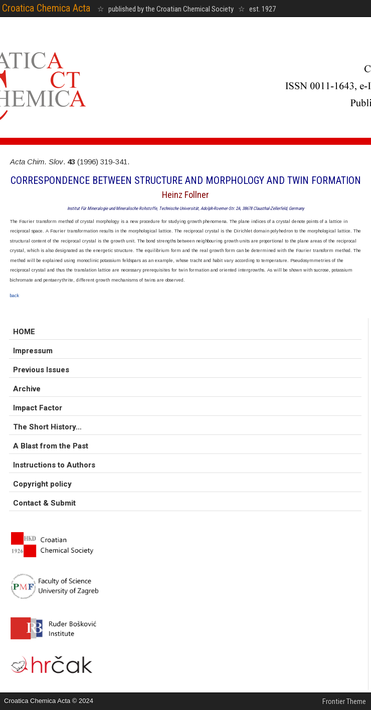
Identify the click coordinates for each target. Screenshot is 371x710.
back (14, 295)
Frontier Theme (344, 701)
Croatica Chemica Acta (46, 8)
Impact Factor (37, 407)
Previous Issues (41, 369)
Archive (27, 388)
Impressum (33, 350)
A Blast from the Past (50, 445)
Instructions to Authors (54, 464)
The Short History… (47, 426)
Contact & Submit (44, 503)
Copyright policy (42, 484)
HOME (24, 331)
